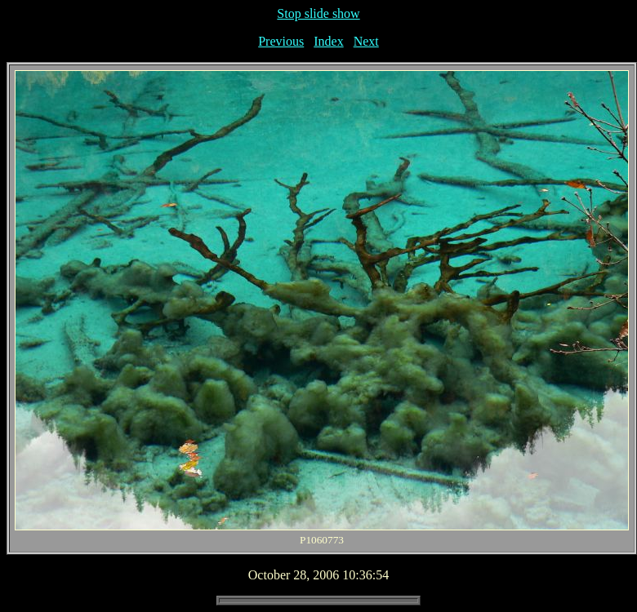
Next (366, 41)
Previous (281, 41)
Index (328, 41)
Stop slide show (318, 13)
